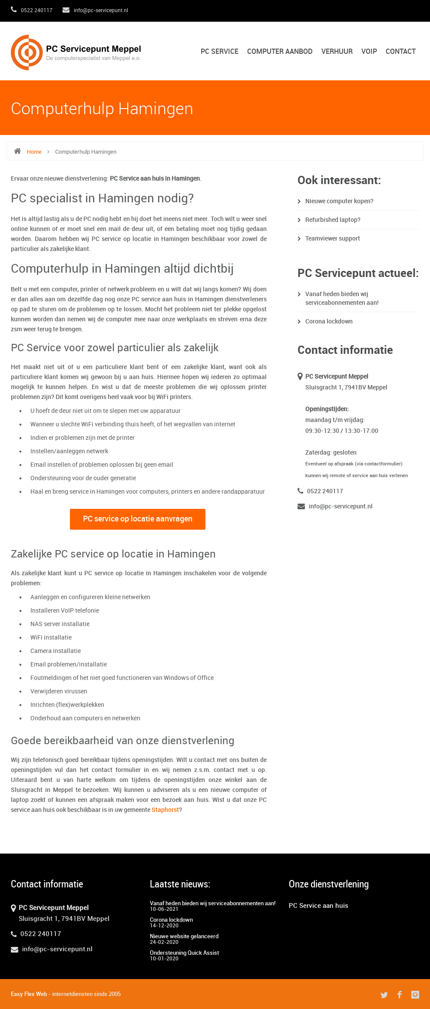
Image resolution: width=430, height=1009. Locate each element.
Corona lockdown (329, 321)
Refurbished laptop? (333, 220)
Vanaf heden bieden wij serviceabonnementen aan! (212, 903)
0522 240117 (32, 10)
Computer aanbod (280, 52)
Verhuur (337, 52)
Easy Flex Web (29, 994)
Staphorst (165, 810)
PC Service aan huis (318, 906)
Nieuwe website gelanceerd (184, 936)
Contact (401, 52)
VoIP (369, 52)
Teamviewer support (332, 238)
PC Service (219, 52)
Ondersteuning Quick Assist (184, 953)
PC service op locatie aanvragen (137, 519)
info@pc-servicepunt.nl (95, 10)
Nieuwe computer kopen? (339, 201)
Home (34, 152)
